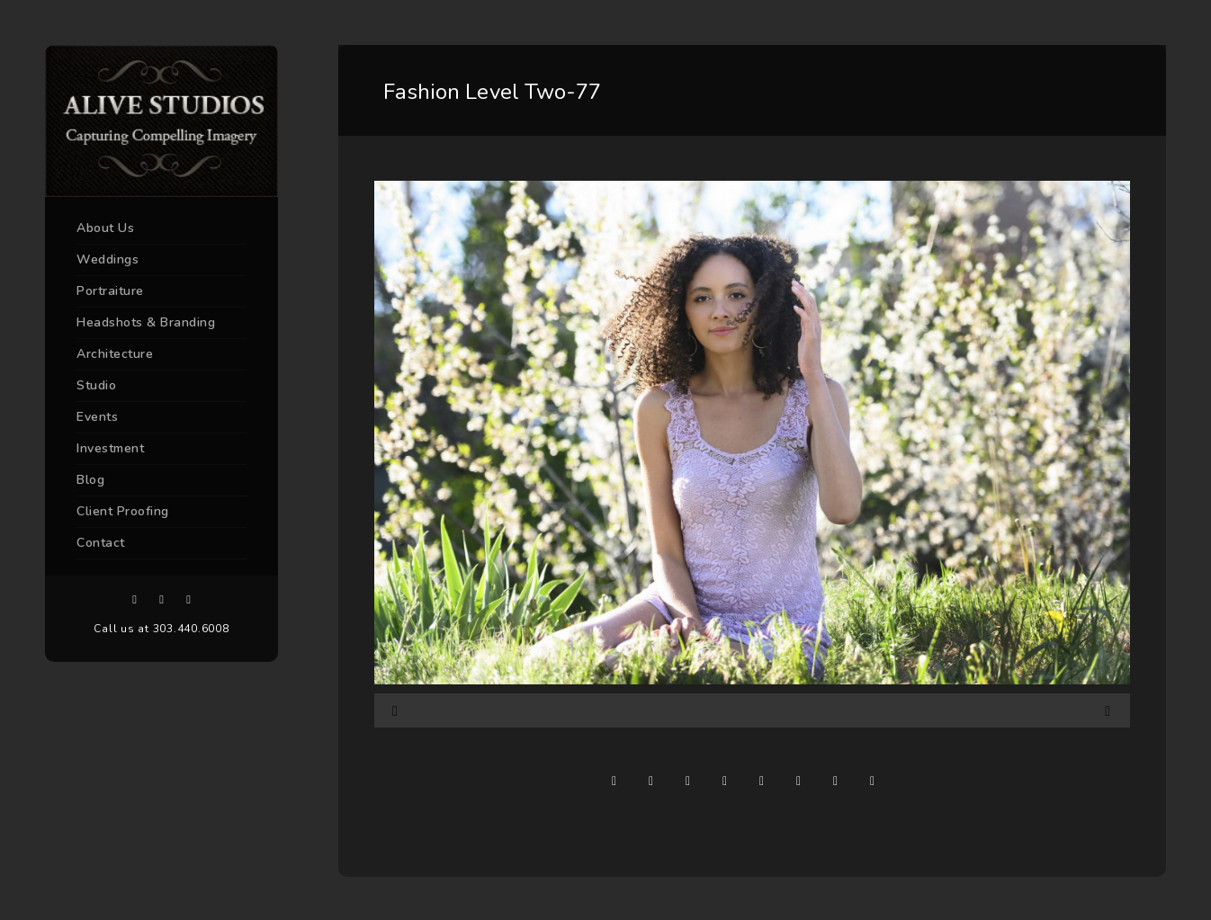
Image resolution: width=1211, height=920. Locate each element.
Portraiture (110, 290)
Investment (110, 448)
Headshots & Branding (145, 322)
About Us (105, 228)
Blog (90, 479)
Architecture (114, 353)
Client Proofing (122, 511)
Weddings (107, 259)
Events (97, 416)
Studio (96, 385)
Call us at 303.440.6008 (161, 628)
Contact (100, 542)
